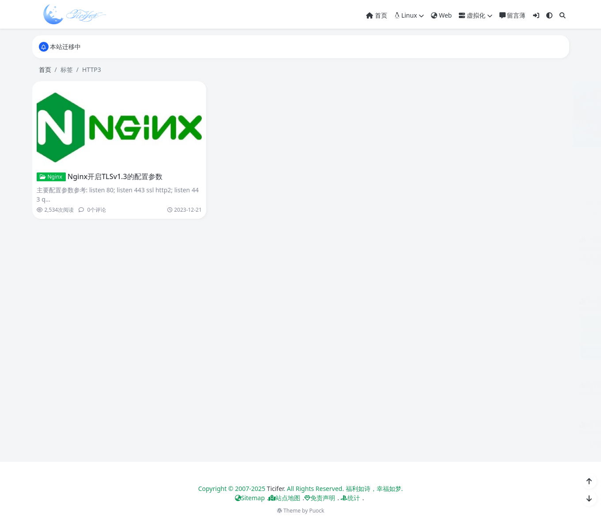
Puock (316, 510)
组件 (448, 352)
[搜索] (562, 15)
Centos (448, 322)
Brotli (415, 322)
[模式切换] (549, 15)
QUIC (466, 337)
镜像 (546, 352)
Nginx (50, 176)
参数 (549, 337)
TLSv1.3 (495, 337)
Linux (409, 15)
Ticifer (275, 488)
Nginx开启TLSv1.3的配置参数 (114, 176)
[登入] (536, 15)
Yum (523, 337)
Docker (481, 322)
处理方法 (415, 352)
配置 (481, 352)
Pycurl (440, 337)
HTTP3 (514, 322)
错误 (514, 352)
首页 (376, 15)
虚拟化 (475, 15)
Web (441, 15)
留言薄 (512, 15)
